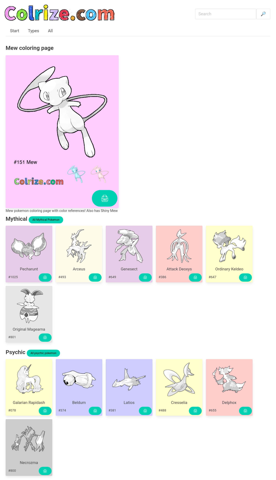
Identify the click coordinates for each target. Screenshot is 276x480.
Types (33, 30)
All (50, 30)
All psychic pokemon (43, 353)
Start (14, 30)
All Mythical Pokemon (45, 219)
